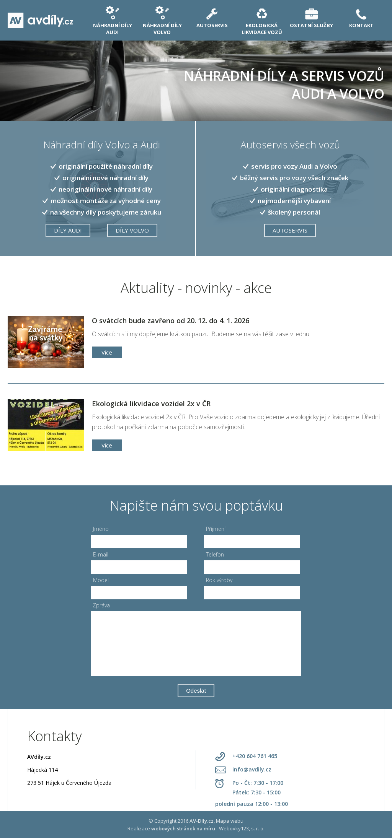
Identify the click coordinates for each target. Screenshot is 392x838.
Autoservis (290, 230)
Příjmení (215, 528)
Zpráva (101, 605)
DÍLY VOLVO (132, 230)
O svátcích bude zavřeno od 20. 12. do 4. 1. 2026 (170, 320)
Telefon (215, 554)
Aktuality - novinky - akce (196, 287)
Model (101, 580)
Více (106, 352)
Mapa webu (229, 820)
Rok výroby (219, 580)
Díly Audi (68, 230)
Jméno (101, 528)
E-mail (100, 554)
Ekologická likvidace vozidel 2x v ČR (151, 403)
